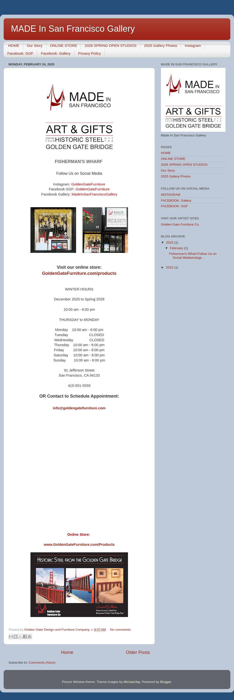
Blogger (165, 682)
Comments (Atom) (42, 662)
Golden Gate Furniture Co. (180, 224)
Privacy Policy (89, 53)
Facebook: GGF (20, 53)
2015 (170, 267)
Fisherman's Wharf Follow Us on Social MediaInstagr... (193, 255)
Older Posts (138, 652)
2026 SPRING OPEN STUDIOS (110, 45)
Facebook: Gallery (56, 53)
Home (67, 652)
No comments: (120, 629)
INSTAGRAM (170, 194)
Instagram (193, 45)
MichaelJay (132, 682)
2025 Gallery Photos (160, 45)
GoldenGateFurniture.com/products (79, 273)
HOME (13, 45)
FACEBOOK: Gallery (176, 200)
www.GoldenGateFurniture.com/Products (79, 544)
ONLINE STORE (63, 45)
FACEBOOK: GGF (174, 206)
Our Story (34, 45)
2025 (170, 242)
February (177, 248)
